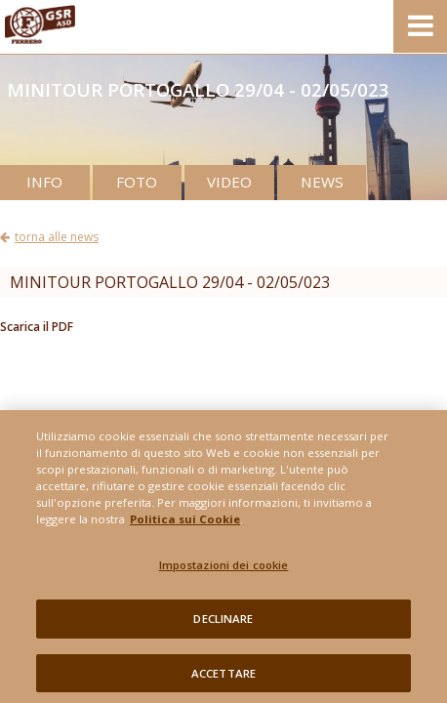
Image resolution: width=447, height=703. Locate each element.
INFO (44, 181)
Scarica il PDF (36, 326)
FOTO (136, 181)
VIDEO (229, 181)
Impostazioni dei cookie (224, 571)
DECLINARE (223, 624)
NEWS (322, 181)
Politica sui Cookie (185, 524)
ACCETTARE (223, 679)
